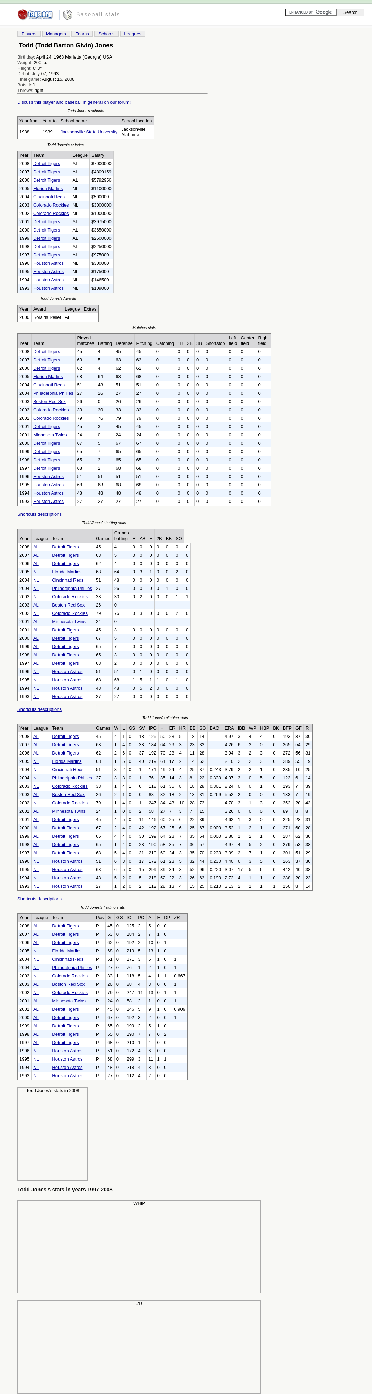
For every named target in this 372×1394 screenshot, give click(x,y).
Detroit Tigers (46, 163)
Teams (82, 33)
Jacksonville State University (89, 131)
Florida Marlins (48, 188)
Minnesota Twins (50, 434)
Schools (106, 33)
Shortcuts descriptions (39, 514)
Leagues (132, 33)
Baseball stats (98, 14)
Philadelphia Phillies (53, 393)
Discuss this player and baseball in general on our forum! (74, 102)
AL (36, 546)
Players (28, 33)
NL (36, 571)
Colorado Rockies (51, 205)
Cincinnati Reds (49, 196)
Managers (56, 33)
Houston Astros (48, 263)
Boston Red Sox (49, 401)
